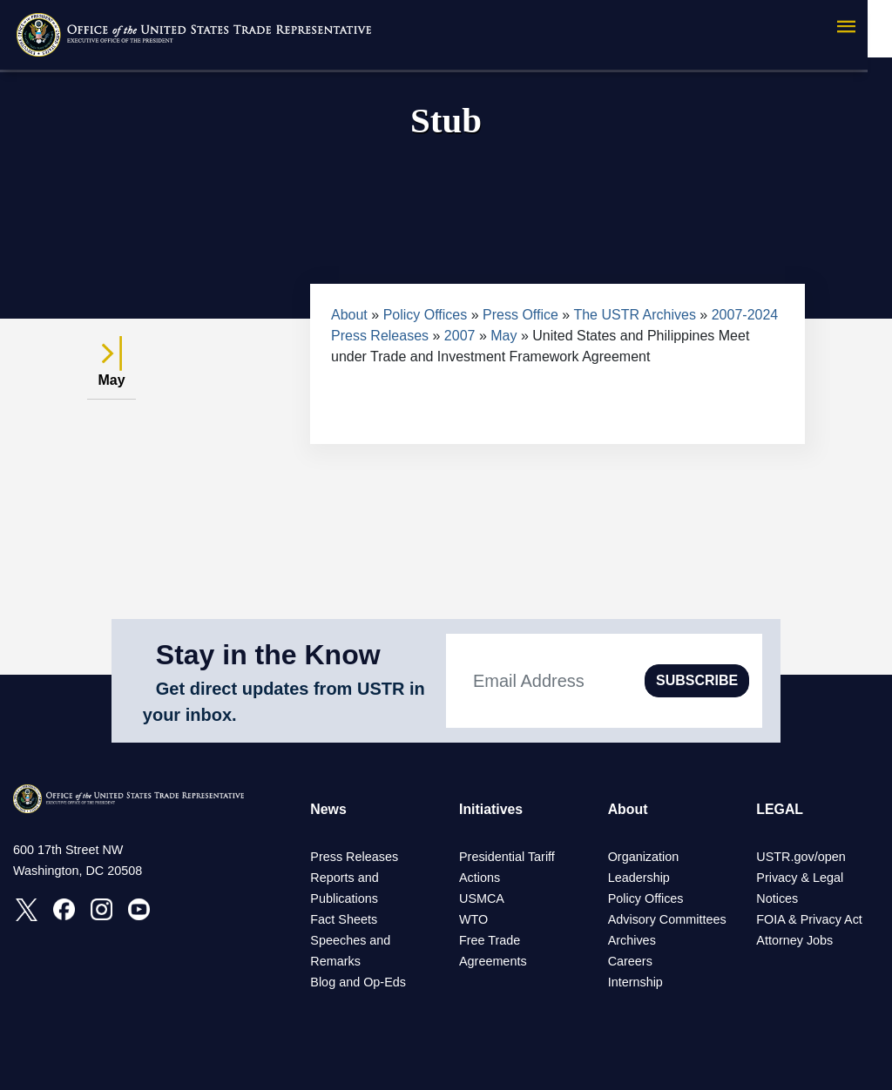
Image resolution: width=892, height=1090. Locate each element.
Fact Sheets (343, 919)
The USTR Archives (634, 314)
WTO (473, 919)
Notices (777, 898)
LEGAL (779, 809)
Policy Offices (425, 314)
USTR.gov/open (800, 857)
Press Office (520, 314)
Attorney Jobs (794, 940)
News (328, 809)
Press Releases (354, 857)
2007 (460, 335)
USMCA (481, 898)
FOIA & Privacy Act (809, 919)
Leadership (639, 878)
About (349, 314)
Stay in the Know (268, 654)
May (503, 335)
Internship (635, 982)
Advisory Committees (667, 919)
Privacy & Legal (799, 878)
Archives (632, 940)
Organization (643, 857)
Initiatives (491, 809)
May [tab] (111, 370)
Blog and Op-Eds (358, 982)
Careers (630, 961)
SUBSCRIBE (697, 680)
